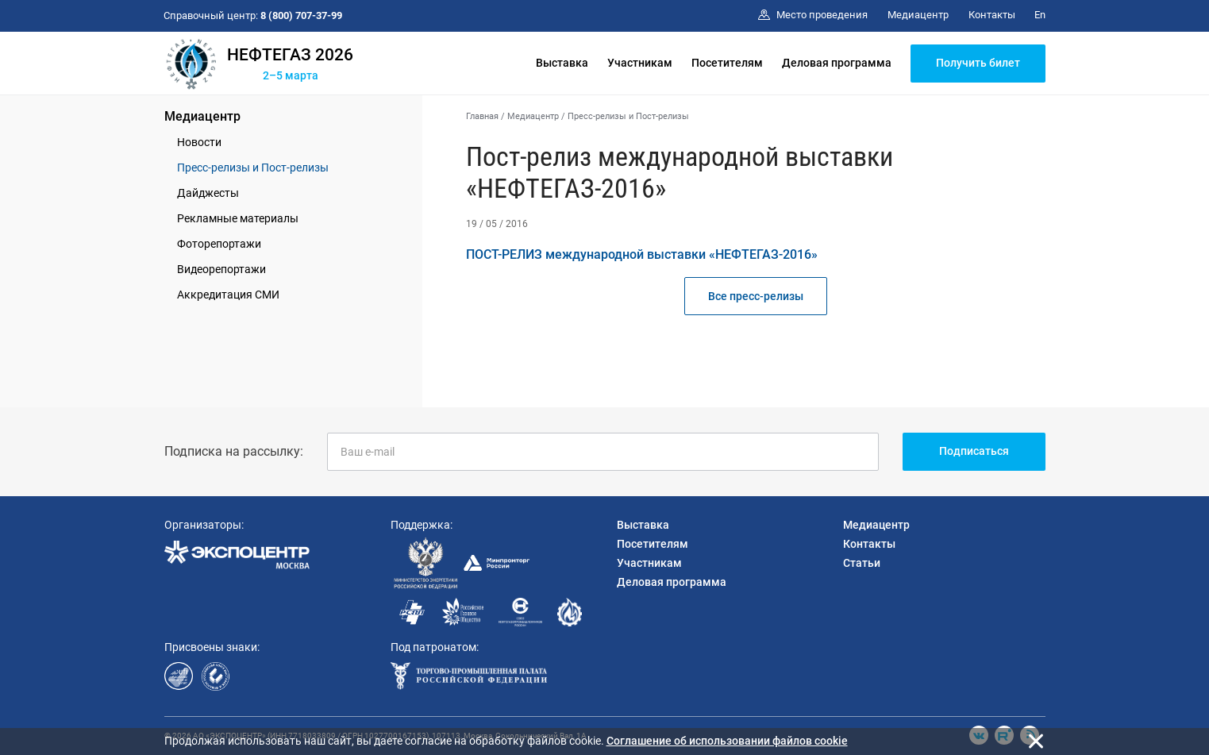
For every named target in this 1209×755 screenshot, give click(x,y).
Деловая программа (836, 62)
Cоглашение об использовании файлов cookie (727, 740)
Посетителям (727, 62)
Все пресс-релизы (755, 296)
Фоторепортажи (219, 243)
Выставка (562, 62)
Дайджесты (208, 193)
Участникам (639, 62)
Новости (199, 142)
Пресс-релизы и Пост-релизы (253, 167)
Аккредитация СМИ (228, 294)
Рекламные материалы (237, 218)
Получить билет (978, 62)
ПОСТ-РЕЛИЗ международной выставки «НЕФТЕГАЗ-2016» (642, 254)
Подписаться (974, 451)
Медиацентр (202, 116)
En (1039, 15)
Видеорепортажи (221, 269)
